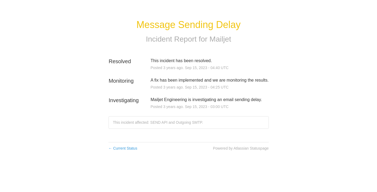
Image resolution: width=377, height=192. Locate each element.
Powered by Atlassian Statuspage (241, 148)
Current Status (122, 148)
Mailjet (220, 39)
